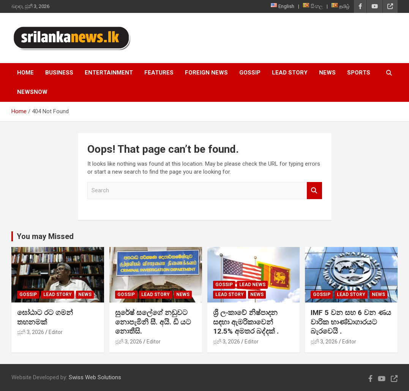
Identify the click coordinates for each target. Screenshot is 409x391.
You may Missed (45, 236)
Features (159, 72)
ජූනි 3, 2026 (30, 332)
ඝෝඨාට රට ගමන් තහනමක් (45, 317)
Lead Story (290, 72)
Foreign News (206, 72)
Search (314, 190)
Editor (56, 332)
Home (25, 72)
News (327, 72)
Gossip (250, 72)
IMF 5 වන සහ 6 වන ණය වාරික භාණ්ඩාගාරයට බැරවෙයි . (351, 322)
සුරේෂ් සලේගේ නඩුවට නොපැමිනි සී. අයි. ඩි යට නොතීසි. (153, 322)
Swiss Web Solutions (95, 377)
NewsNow (32, 92)
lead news (252, 284)
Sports (358, 72)
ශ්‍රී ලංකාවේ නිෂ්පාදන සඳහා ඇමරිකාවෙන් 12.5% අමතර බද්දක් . (246, 322)
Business (59, 72)
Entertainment (109, 72)
